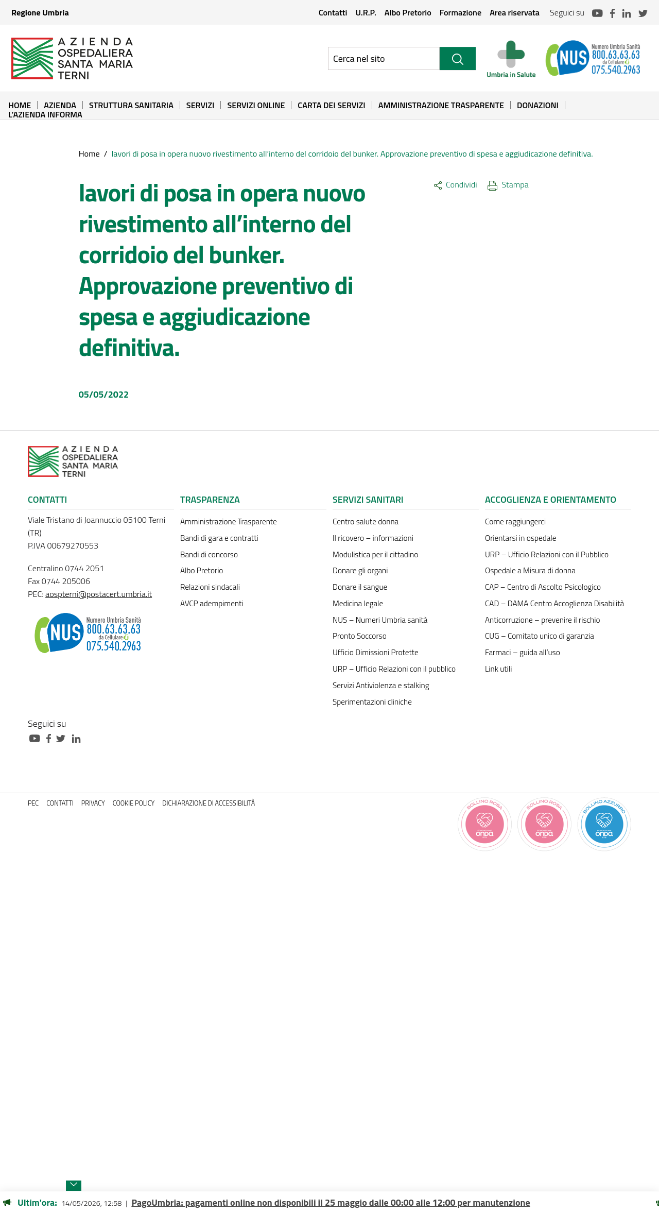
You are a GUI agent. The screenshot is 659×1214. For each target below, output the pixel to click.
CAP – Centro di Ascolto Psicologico (543, 587)
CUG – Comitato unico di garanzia (539, 636)
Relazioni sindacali (210, 587)
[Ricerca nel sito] (384, 58)
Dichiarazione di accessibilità (208, 803)
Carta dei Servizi (331, 105)
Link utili (498, 669)
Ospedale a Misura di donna (530, 570)
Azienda (60, 105)
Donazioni (538, 105)
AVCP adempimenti (211, 603)
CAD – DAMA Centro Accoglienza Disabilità (554, 603)
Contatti (333, 12)
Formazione (460, 12)
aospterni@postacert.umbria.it (98, 594)
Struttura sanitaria (131, 105)
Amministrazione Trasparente (441, 105)
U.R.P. (365, 12)
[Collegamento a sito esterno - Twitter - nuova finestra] (63, 737)
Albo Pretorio (408, 12)
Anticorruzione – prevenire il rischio (542, 620)
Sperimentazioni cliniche (372, 702)
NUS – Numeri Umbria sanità (380, 620)
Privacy (93, 803)
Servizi (200, 105)
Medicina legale (358, 603)
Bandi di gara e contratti (219, 538)
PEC (33, 803)
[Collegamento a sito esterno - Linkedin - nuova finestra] (79, 737)
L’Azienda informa (45, 114)
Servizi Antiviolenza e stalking (381, 685)
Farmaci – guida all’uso (522, 652)
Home (19, 105)
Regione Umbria (40, 12)
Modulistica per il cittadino (375, 554)
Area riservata (515, 12)
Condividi (455, 184)
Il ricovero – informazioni (373, 538)
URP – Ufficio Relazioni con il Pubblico (547, 554)
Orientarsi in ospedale (520, 538)
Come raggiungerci (515, 521)
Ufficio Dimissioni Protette (376, 652)
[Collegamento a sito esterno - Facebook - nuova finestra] (51, 737)
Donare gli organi (360, 570)
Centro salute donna (365, 521)
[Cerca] (458, 58)
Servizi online (256, 105)
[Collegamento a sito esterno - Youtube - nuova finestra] (37, 737)
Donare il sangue (360, 587)
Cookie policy (134, 803)
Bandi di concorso (209, 554)
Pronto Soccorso (360, 636)
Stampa (508, 184)
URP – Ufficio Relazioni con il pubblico (394, 669)
